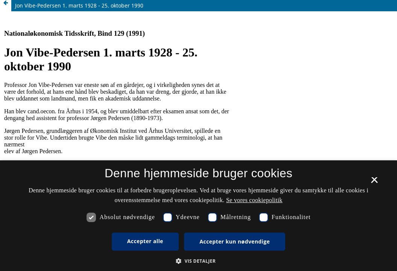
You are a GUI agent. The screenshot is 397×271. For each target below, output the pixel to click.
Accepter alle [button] (145, 241)
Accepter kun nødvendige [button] (234, 241)
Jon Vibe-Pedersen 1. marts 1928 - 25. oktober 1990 (79, 5)
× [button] (374, 182)
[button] (198, 261)
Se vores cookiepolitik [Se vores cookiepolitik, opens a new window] (254, 200)
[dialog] (198, 215)
